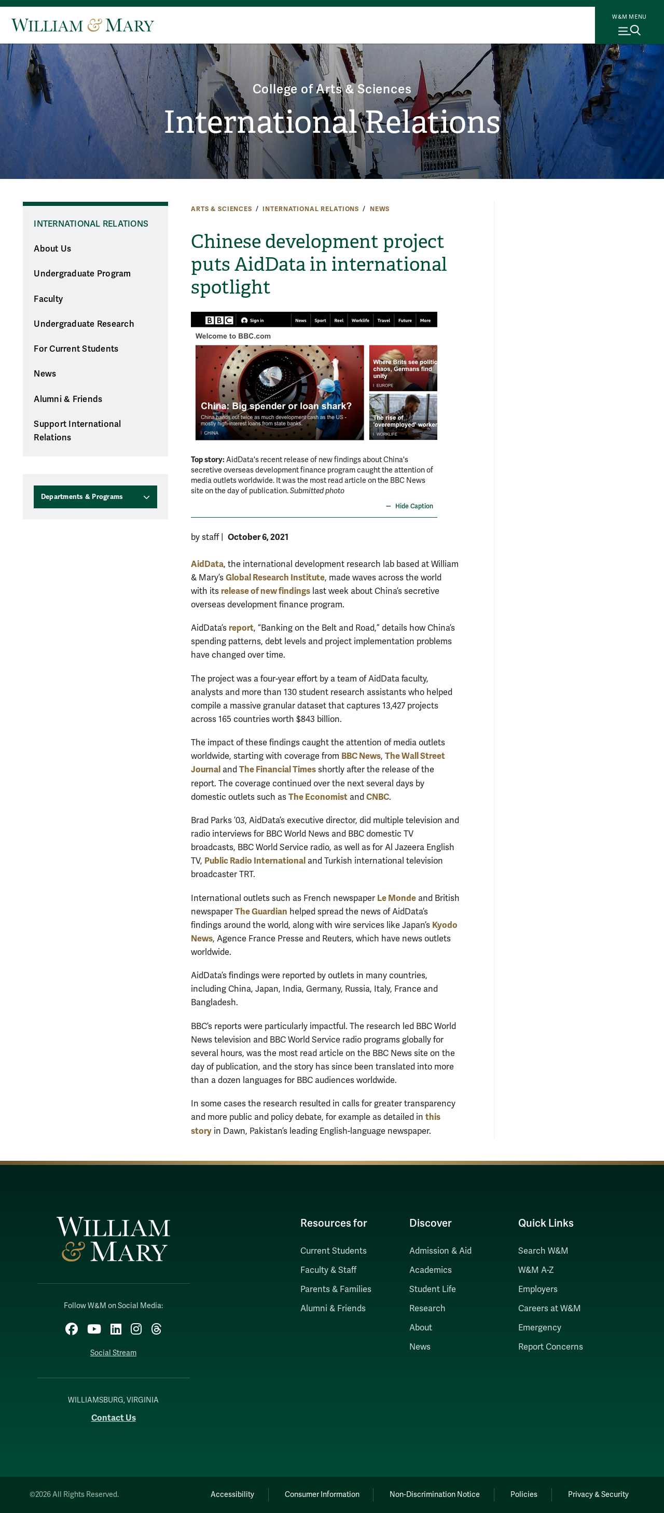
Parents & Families (335, 1289)
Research (427, 1308)
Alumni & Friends (68, 399)
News (380, 209)
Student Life (432, 1289)
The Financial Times (277, 769)
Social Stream (113, 1353)
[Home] (82, 25)
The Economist (318, 797)
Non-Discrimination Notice (435, 1494)
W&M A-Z (536, 1270)
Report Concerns (550, 1347)
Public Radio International (255, 860)
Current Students (333, 1251)
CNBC (377, 797)
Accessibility (232, 1494)
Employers (538, 1289)
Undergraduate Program (82, 274)
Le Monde (396, 898)
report (241, 627)
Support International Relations (77, 431)
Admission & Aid (440, 1251)
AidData (207, 564)
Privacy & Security (598, 1494)
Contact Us (113, 1417)
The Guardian (261, 911)
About (420, 1328)
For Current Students (76, 349)
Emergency (539, 1328)
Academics (430, 1270)
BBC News (361, 756)
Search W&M (543, 1251)
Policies (523, 1494)
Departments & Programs (82, 497)
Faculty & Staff (328, 1270)
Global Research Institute (275, 577)
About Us (52, 249)
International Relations (332, 122)
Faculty (48, 299)
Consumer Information (322, 1494)
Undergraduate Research (84, 324)
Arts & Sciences (221, 209)
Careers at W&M (549, 1308)
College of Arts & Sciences (332, 89)
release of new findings (265, 591)
